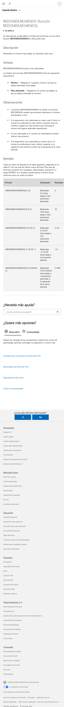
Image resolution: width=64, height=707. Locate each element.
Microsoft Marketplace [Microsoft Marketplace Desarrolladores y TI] (11, 625)
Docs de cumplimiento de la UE (48, 702)
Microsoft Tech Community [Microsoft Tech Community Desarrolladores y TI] (12, 620)
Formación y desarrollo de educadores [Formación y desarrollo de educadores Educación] (16, 540)
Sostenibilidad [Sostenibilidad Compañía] (8, 674)
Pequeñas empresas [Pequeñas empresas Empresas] (10, 594)
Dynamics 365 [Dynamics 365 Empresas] (8, 575)
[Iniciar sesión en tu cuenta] (59, 3)
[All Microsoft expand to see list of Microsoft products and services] (3, 3)
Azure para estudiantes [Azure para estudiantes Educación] (11, 549)
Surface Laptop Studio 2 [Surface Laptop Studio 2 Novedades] (11, 441)
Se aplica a (9, 30)
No (40, 417)
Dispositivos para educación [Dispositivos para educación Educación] (13, 522)
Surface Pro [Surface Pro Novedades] (7, 432)
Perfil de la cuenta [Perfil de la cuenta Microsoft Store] (9, 477)
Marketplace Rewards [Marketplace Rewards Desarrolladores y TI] (10, 634)
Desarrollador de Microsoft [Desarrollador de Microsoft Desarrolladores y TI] (12, 607)
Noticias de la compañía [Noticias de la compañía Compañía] (11, 660)
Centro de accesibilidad (13, 388)
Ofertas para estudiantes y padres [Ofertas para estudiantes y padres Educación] (15, 544)
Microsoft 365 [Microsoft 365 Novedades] (8, 455)
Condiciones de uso (43, 697)
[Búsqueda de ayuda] (9, 3)
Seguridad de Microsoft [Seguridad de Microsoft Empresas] (11, 566)
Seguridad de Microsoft (13, 377)
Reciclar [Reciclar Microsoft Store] (6, 499)
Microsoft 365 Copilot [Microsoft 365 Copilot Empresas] (10, 584)
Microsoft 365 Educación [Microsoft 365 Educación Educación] (11, 531)
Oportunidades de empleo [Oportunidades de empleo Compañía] (12, 651)
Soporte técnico (10, 10)
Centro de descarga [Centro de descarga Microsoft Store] (10, 481)
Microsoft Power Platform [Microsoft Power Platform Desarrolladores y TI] (12, 629)
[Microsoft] (32, 2)
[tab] (12, 332)
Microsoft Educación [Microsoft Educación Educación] (10, 517)
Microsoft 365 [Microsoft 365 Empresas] (8, 580)
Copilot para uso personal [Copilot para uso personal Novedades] (12, 450)
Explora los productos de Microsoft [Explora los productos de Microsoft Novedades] (15, 459)
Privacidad (30, 697)
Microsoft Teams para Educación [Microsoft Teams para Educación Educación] (14, 526)
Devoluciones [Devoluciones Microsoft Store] (8, 490)
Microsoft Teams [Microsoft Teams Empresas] (9, 589)
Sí (23, 417)
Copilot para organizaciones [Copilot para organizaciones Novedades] (13, 446)
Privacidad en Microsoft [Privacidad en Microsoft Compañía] (11, 665)
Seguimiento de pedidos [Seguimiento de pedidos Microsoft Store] (11, 495)
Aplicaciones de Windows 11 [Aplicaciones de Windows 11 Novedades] (13, 464)
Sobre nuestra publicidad (27, 702)
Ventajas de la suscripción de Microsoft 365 (22, 355)
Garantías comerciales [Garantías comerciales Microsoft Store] (11, 504)
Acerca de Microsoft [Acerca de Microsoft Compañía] (10, 656)
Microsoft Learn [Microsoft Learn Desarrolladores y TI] (8, 611)
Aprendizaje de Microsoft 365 (16, 366)
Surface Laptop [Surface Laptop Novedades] (8, 437)
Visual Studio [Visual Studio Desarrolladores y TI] (7, 638)
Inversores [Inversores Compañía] (6, 669)
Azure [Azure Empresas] (5, 571)
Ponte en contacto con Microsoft (14, 697)
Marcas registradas (10, 702)
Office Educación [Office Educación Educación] (9, 535)
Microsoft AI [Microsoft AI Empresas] (7, 562)
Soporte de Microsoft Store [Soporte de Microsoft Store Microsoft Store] (12, 486)
